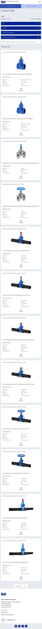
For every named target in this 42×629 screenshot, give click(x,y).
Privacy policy (4, 612)
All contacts (4, 610)
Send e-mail (8, 607)
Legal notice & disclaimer (7, 614)
